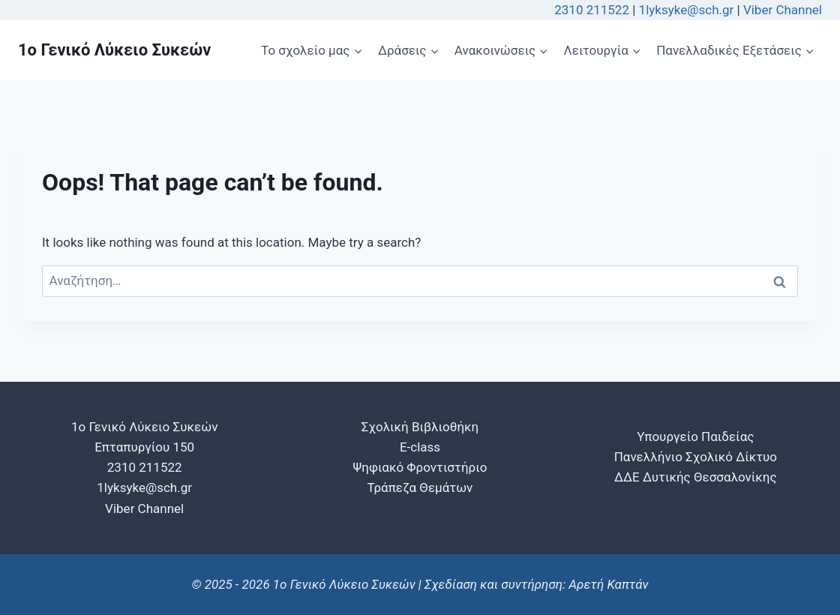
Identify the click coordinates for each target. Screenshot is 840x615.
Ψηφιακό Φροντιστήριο (420, 467)
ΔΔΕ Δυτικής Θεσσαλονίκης (695, 477)
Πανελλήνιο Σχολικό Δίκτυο (695, 456)
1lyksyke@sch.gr (688, 9)
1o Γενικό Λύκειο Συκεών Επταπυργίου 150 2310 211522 (144, 447)
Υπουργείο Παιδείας (695, 436)
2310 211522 (591, 9)
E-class (420, 447)
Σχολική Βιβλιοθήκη (420, 426)
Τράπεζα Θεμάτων (420, 487)
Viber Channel (782, 9)
